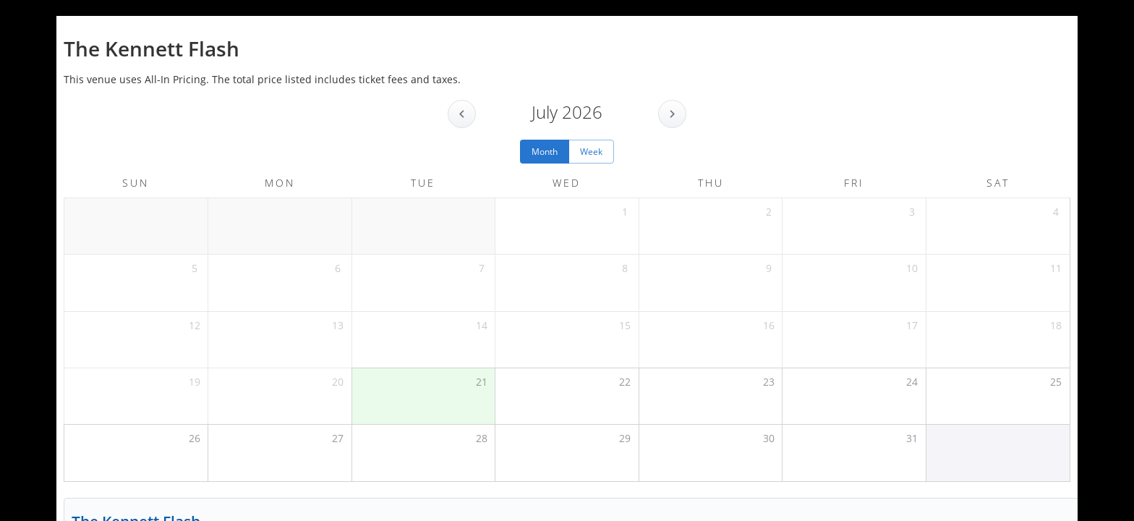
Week (591, 151)
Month (545, 151)
